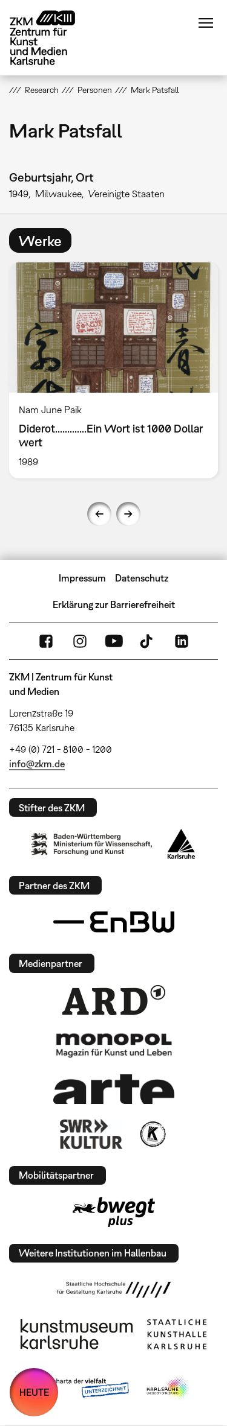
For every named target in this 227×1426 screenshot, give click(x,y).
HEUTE (34, 1392)
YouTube (114, 641)
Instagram (80, 641)
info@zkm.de (37, 763)
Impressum (82, 577)
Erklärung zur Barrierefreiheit (114, 604)
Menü (206, 23)
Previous (99, 514)
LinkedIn (181, 641)
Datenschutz (141, 577)
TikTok (148, 641)
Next (128, 514)
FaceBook (46, 641)
